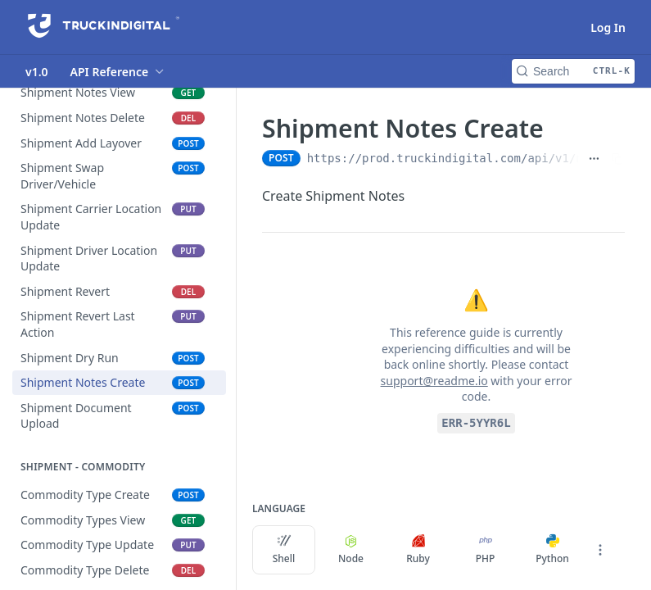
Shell (284, 549)
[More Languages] (600, 550)
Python (552, 549)
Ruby (418, 549)
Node (351, 549)
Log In (608, 27)
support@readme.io (434, 380)
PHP (485, 549)
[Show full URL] (594, 158)
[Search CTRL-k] (573, 71)
